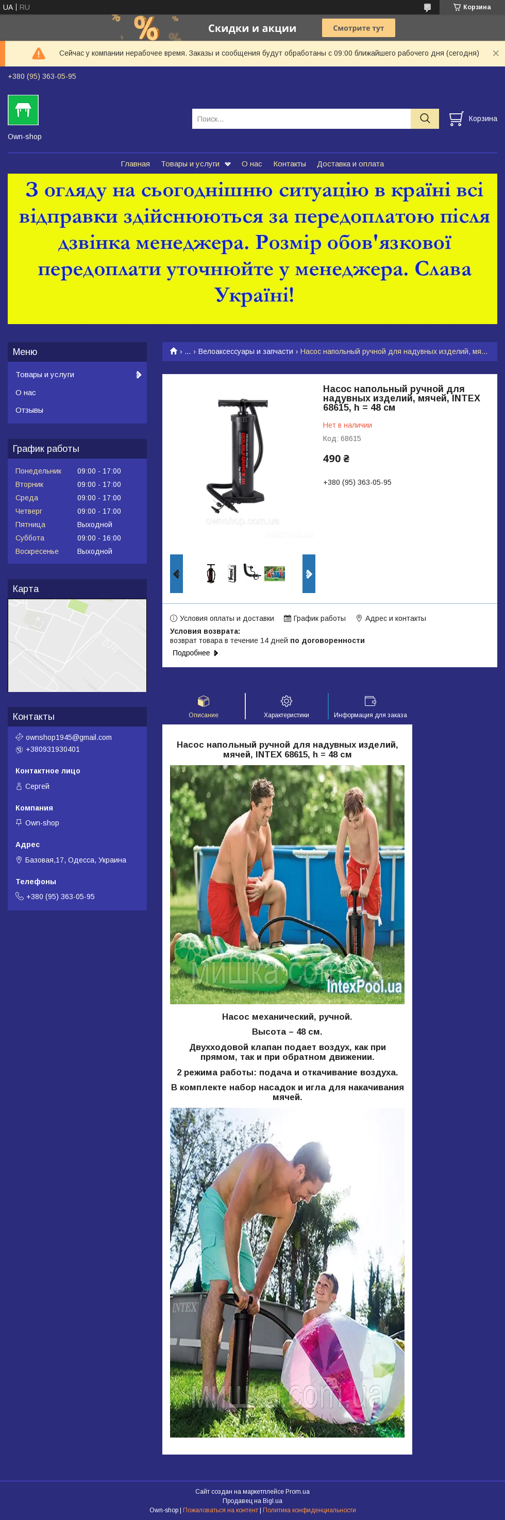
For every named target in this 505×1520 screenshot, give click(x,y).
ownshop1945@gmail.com (69, 737)
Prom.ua (297, 1491)
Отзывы (29, 410)
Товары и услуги (190, 163)
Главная (135, 163)
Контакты (289, 163)
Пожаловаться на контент (220, 1510)
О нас (252, 163)
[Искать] (425, 119)
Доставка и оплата (350, 163)
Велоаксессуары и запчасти (245, 351)
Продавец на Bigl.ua (252, 1501)
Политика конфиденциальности (309, 1510)
